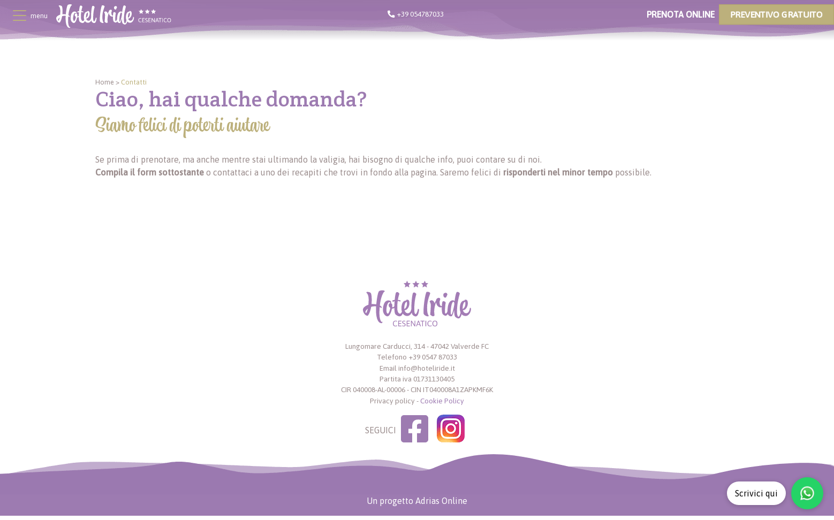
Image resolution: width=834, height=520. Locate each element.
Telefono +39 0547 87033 (417, 357)
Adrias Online (441, 501)
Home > (107, 82)
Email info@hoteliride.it (417, 368)
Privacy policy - (394, 400)
